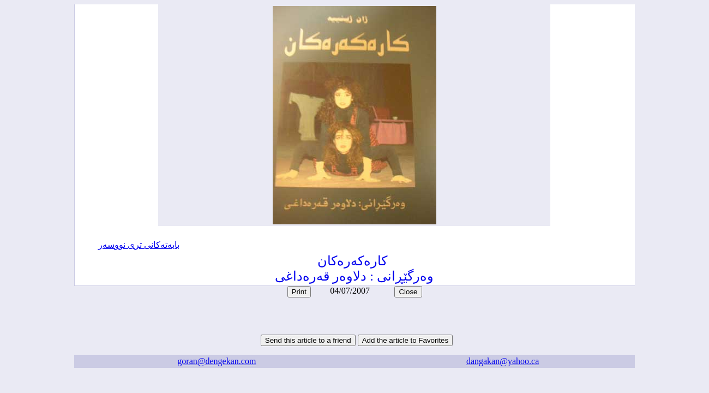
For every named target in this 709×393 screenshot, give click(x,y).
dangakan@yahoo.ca (502, 361)
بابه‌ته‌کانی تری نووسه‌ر (138, 244)
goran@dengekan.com (216, 361)
